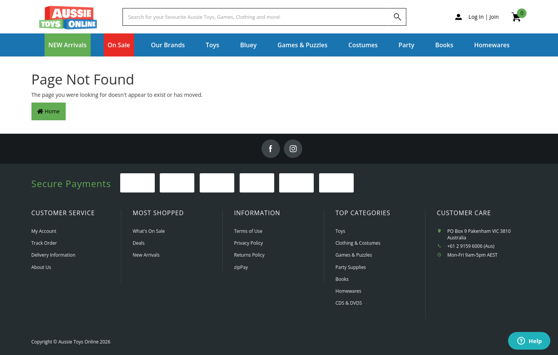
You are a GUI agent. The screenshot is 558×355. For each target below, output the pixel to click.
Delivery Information (53, 255)
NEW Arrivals (67, 45)
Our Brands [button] (168, 45)
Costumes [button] (363, 45)
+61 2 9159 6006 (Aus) (471, 246)
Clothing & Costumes (358, 243)
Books (444, 45)
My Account (43, 231)
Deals (139, 243)
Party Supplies (351, 267)
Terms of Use (248, 231)
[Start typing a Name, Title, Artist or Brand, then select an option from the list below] (256, 17)
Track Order (44, 243)
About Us (41, 267)
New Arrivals (146, 255)
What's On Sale (149, 231)
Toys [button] (212, 45)
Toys (341, 231)
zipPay (241, 267)
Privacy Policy (248, 243)
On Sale (119, 45)
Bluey (248, 45)
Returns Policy (249, 255)
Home (48, 111)
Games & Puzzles (354, 255)
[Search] (397, 17)
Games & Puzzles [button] (303, 45)
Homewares (348, 291)
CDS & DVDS (349, 303)
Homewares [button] (492, 45)
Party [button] (406, 45)
